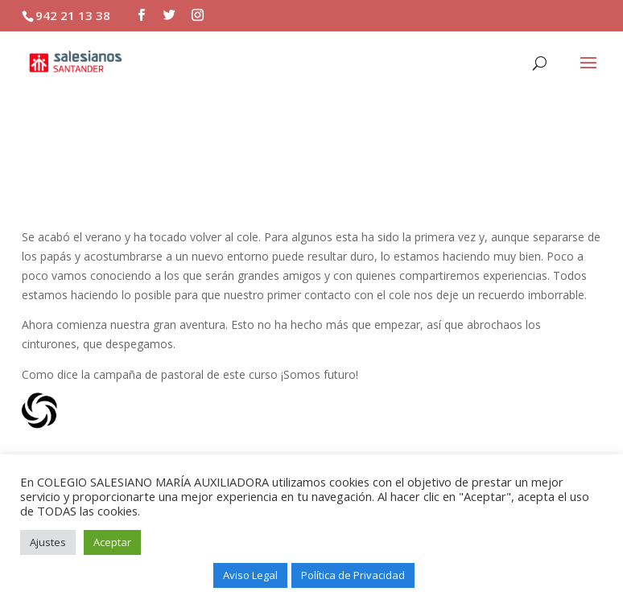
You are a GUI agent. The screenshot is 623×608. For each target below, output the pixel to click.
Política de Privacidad (353, 575)
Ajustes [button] (48, 542)
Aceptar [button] (112, 542)
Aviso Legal (250, 575)
